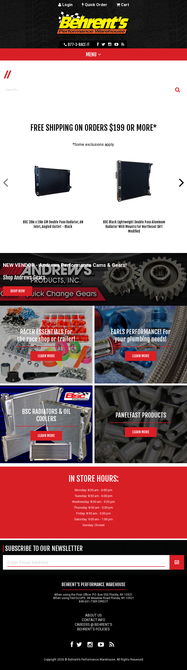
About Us (93, 615)
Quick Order (94, 4)
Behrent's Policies (93, 629)
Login (65, 4)
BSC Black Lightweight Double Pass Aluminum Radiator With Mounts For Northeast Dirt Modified (134, 226)
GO (176, 562)
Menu (91, 54)
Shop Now (17, 291)
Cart (122, 4)
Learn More (46, 356)
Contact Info (93, 620)
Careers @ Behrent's (93, 624)
